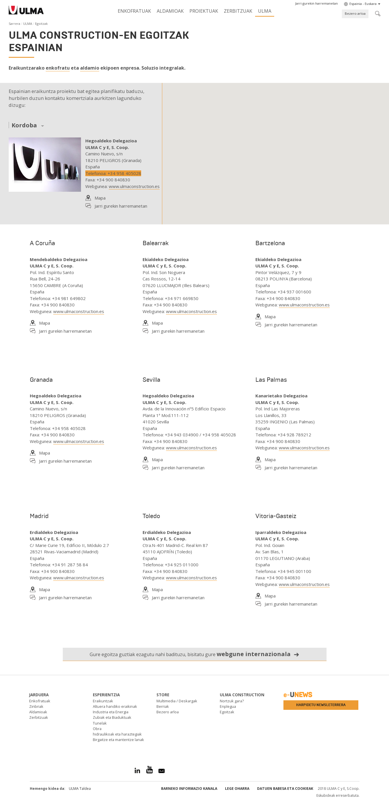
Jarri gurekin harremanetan (121, 206)
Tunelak (100, 723)
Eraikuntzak (103, 700)
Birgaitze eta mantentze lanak (118, 739)
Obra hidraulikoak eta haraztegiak (117, 731)
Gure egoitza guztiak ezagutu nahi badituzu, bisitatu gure (194, 654)
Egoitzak (227, 711)
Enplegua (228, 706)
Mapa (100, 198)
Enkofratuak (134, 11)
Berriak (162, 706)
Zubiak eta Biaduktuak (112, 717)
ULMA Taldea (80, 788)
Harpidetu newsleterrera (321, 705)
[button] (316, 3)
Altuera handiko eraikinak (115, 706)
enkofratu (58, 68)
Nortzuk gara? (232, 700)
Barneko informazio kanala (189, 788)
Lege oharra (237, 788)
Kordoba (24, 125)
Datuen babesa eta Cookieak (285, 788)
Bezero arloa (355, 13)
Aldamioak (170, 11)
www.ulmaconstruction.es (134, 186)
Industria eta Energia (110, 711)
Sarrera (14, 23)
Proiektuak (203, 11)
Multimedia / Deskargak (176, 700)
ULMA (264, 11)
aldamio (89, 68)
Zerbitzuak (238, 11)
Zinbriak (36, 706)
